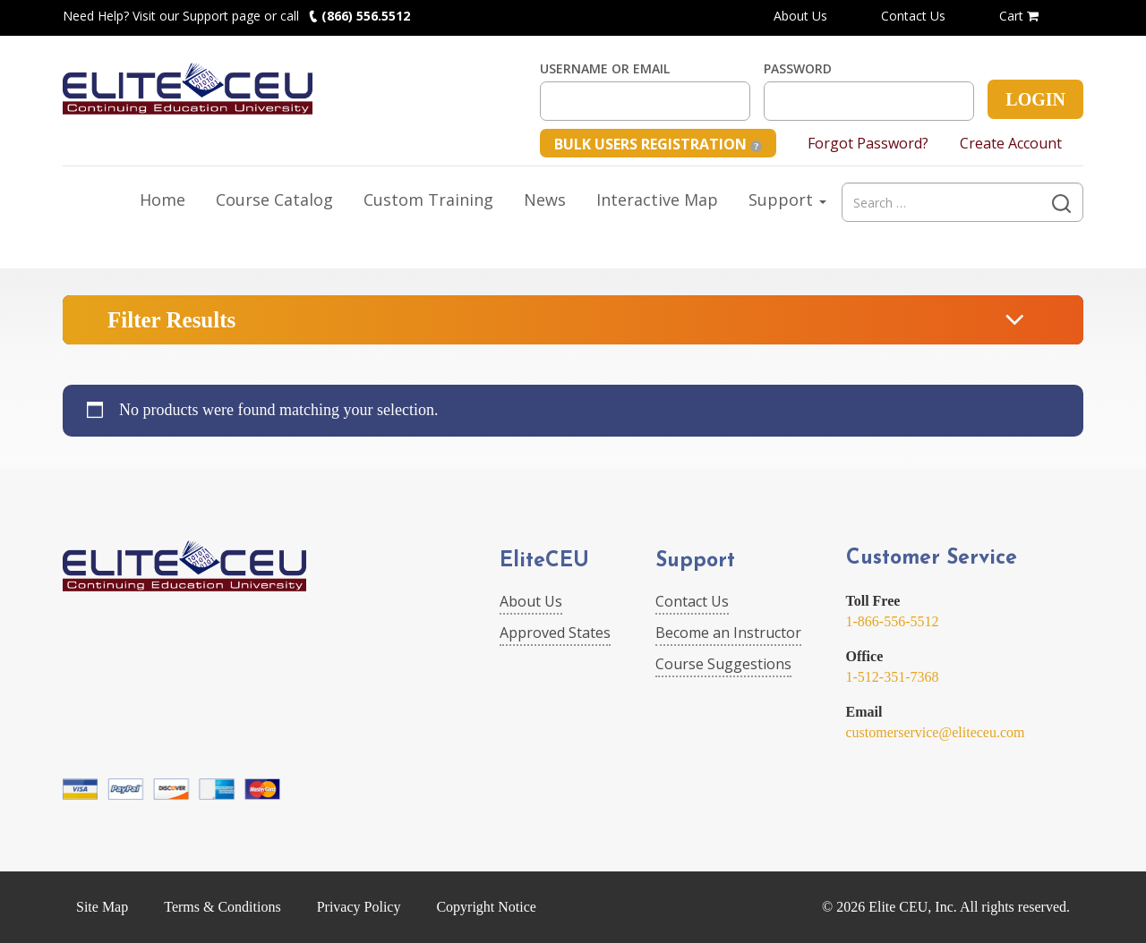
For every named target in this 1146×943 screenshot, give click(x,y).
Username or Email (605, 69)
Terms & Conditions (222, 906)
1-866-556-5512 (892, 621)
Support (787, 199)
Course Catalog (274, 199)
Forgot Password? (868, 143)
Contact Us (913, 15)
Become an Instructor (728, 632)
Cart (1019, 15)
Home (162, 199)
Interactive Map (657, 199)
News (545, 199)
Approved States (555, 632)
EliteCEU (544, 561)
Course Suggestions (723, 664)
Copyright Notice (486, 906)
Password (798, 69)
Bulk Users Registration (658, 144)
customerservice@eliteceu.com (935, 732)
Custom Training (428, 199)
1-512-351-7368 (892, 676)
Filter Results (171, 320)
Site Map (102, 906)
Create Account (1011, 143)
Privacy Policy (359, 906)
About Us (800, 15)
